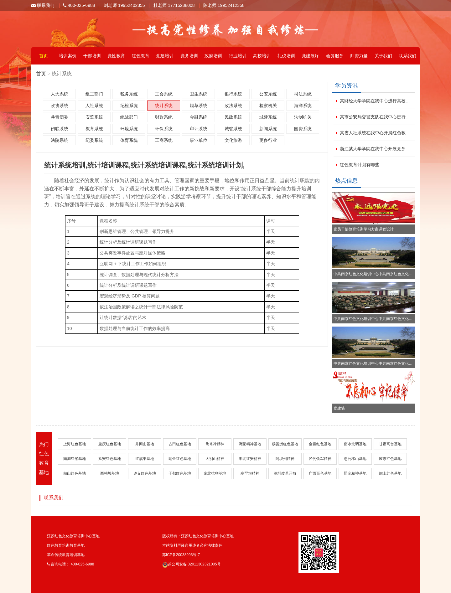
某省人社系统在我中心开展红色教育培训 (376, 132)
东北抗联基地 (215, 473)
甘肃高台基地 (390, 444)
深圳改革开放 (285, 473)
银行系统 (233, 93)
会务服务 (335, 55)
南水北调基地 (355, 444)
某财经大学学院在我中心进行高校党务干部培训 (376, 100)
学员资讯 (346, 85)
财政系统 (164, 117)
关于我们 (383, 55)
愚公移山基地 (355, 458)
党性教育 (116, 55)
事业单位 (198, 140)
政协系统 (59, 105)
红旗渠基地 (144, 458)
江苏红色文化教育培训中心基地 (73, 536)
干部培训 (92, 55)
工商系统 (164, 140)
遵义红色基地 (144, 473)
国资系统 (303, 128)
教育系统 (94, 128)
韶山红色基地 (74, 473)
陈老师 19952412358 (224, 5)
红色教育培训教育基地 (66, 545)
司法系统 (303, 93)
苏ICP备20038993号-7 (181, 555)
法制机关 (303, 117)
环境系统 (129, 128)
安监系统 (94, 117)
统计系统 (164, 105)
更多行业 (268, 140)
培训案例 (67, 55)
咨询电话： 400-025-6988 (70, 564)
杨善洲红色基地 (285, 444)
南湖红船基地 (74, 458)
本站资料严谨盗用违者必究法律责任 (192, 545)
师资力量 (359, 55)
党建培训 (165, 55)
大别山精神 (214, 458)
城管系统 (233, 128)
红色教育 (140, 55)
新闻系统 (268, 128)
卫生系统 (198, 93)
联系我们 (42, 5)
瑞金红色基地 (179, 458)
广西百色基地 (320, 473)
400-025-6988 (79, 5)
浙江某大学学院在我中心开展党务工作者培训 (376, 148)
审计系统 (198, 128)
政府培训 (213, 55)
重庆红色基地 (109, 444)
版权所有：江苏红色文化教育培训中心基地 (198, 536)
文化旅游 (233, 140)
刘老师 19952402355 (124, 5)
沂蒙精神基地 (250, 444)
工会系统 (164, 93)
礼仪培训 (286, 55)
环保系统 (164, 128)
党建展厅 (310, 55)
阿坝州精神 (285, 458)
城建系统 (268, 117)
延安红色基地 (109, 458)
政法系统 (233, 105)
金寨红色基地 (320, 444)
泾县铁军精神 (320, 458)
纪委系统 (94, 140)
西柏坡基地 (109, 473)
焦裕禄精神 (214, 444)
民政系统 (233, 117)
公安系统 (268, 93)
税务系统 (129, 93)
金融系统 (198, 117)
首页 (43, 55)
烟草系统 (198, 105)
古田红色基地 (179, 444)
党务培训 (189, 55)
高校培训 (262, 55)
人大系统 (59, 93)
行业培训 (237, 55)
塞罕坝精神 (250, 473)
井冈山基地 (144, 444)
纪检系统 (129, 105)
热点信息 (346, 181)
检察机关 (268, 105)
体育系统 (129, 140)
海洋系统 (303, 105)
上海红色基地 (74, 444)
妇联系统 (59, 128)
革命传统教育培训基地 (66, 555)
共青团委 (59, 117)
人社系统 (94, 105)
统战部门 (129, 117)
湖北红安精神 (250, 458)
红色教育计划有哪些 (359, 164)
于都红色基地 (179, 473)
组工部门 (94, 93)
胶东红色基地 (390, 458)
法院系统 (59, 140)
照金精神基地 (355, 473)
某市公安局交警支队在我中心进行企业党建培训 (376, 116)
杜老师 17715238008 (174, 5)
